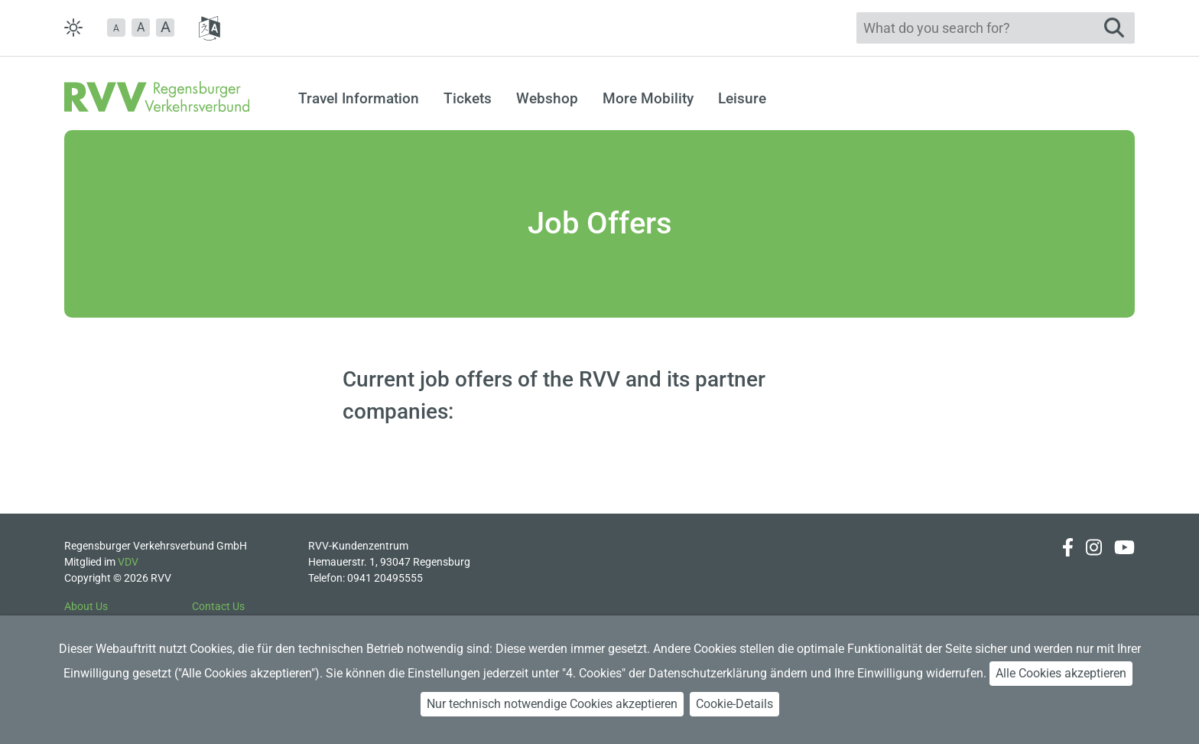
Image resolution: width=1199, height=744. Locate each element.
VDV (128, 562)
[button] (116, 27)
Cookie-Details (734, 704)
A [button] (141, 27)
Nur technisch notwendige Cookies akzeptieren (552, 704)
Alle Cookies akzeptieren (1061, 673)
